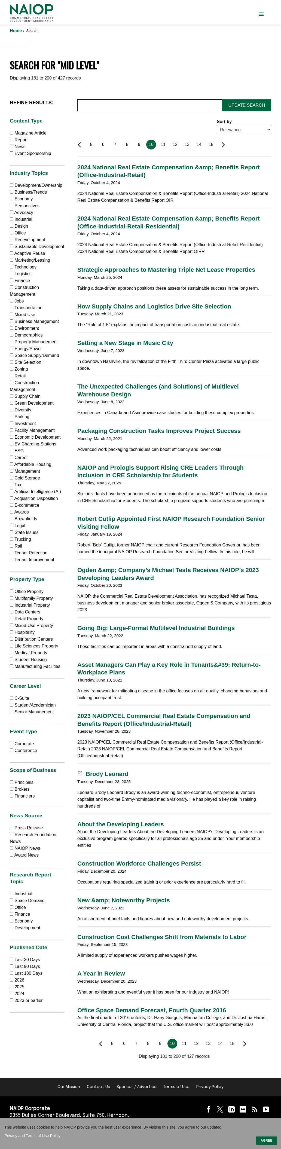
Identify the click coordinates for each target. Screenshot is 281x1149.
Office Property (27, 591)
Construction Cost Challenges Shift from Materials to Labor (161, 937)
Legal (17, 525)
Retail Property (26, 618)
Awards (19, 512)
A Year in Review (101, 973)
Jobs (17, 301)
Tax (15, 484)
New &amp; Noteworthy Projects (123, 900)
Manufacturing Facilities (35, 666)
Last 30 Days (27, 959)
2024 (19, 993)
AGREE (266, 1140)
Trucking (20, 539)
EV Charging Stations (33, 444)
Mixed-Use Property (31, 625)
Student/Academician (33, 705)
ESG (17, 450)
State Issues (24, 532)
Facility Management (32, 430)
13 (187, 144)
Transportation (26, 307)
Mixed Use (22, 314)
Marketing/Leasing (30, 260)
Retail (18, 376)
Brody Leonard (103, 774)
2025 (19, 987)
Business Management (34, 321)
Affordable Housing (30, 464)
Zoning (19, 369)
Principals (21, 782)
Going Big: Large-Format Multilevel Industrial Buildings (156, 628)
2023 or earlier (28, 1000)
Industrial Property (30, 605)
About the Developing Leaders (120, 824)
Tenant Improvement (32, 559)
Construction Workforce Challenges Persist (139, 863)
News (17, 146)
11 (163, 144)
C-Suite (19, 698)
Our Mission (68, 1087)
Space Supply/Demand (34, 355)
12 (175, 144)
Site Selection (25, 362)
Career (19, 457)
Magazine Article (28, 133)
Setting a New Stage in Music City (125, 343)
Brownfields (23, 519)
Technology (23, 267)
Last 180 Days (28, 973)
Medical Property (28, 652)
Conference (23, 750)
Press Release (26, 828)
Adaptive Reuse (27, 253)
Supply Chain (25, 396)
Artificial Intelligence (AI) (35, 491)
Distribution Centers (31, 639)
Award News (24, 855)
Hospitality (22, 632)
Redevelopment (27, 239)
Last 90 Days (27, 966)
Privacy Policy (210, 1087)
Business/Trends (28, 192)
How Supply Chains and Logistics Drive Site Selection (154, 306)
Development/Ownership (36, 185)
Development (25, 927)
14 (199, 144)
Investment (23, 423)
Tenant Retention (28, 553)
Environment (24, 328)
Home (16, 30)
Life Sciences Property (34, 646)
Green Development (32, 403)
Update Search (246, 105)
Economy (21, 199)
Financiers (22, 796)
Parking (19, 416)
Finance (20, 280)
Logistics (21, 273)
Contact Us (98, 1087)
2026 (19, 980)
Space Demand (27, 900)
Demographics (26, 335)
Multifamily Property (31, 598)
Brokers (20, 789)
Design (19, 226)
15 (211, 144)
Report (19, 139)
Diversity (20, 410)
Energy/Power (26, 348)
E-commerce (24, 505)
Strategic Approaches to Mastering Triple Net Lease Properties (166, 269)
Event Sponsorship (30, 153)
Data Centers (25, 612)
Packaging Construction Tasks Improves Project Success (159, 430)
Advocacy (21, 212)
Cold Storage (25, 478)
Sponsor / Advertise (137, 1087)
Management (25, 471)
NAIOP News (25, 848)
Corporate (22, 743)
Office (18, 233)
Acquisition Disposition (34, 498)
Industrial (21, 219)
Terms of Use (176, 1087)
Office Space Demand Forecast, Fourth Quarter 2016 (151, 1010)
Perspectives (24, 205)
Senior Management (32, 712)
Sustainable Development (37, 246)
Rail (16, 546)
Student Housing (28, 659)
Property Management (34, 342)
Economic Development (35, 437)
